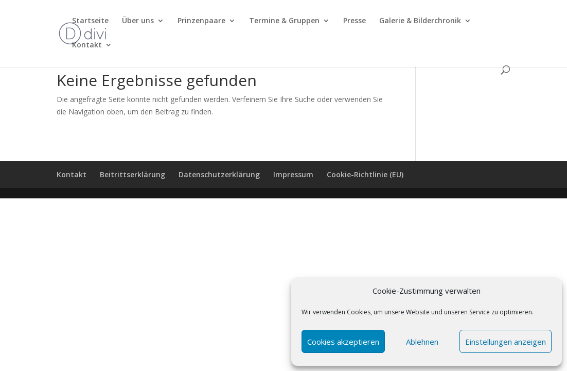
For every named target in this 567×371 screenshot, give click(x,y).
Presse (354, 21)
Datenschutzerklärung (219, 174)
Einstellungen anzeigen (505, 341)
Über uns (138, 21)
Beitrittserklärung (132, 174)
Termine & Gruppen (284, 21)
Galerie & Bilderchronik (420, 21)
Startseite (90, 21)
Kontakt (87, 45)
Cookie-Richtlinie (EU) (365, 174)
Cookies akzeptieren (343, 341)
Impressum (293, 174)
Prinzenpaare (201, 21)
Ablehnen (422, 341)
